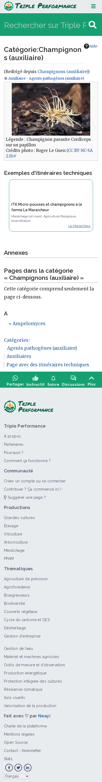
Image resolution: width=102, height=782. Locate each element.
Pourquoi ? (13, 451)
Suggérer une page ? (25, 495)
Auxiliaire (17, 78)
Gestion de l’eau (18, 647)
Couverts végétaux (20, 610)
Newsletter (31, 749)
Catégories (16, 340)
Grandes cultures (19, 516)
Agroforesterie (17, 585)
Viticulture (13, 532)
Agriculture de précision (26, 577)
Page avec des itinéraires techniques (48, 365)
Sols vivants (14, 696)
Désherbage (15, 626)
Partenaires (14, 442)
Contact (11, 749)
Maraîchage (14, 548)
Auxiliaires (19, 356)
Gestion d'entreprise (22, 634)
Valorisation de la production (30, 704)
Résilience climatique (23, 687)
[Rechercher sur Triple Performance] (45, 25)
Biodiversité (14, 601)
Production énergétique (25, 671)
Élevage (11, 524)
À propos (12, 434)
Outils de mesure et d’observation (34, 663)
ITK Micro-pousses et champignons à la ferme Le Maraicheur (46, 207)
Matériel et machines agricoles (31, 655)
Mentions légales (19, 732)
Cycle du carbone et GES (27, 618)
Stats (8, 757)
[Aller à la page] (92, 25)
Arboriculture (16, 540)
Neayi (44, 714)
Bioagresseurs (17, 593)
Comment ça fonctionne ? (27, 459)
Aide (90, 46)
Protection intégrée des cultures (33, 679)
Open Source (16, 740)
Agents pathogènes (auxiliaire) (56, 78)
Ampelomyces (29, 324)
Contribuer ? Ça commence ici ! (32, 487)
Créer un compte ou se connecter (35, 479)
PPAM (9, 557)
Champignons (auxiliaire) (63, 71)
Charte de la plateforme (25, 724)
